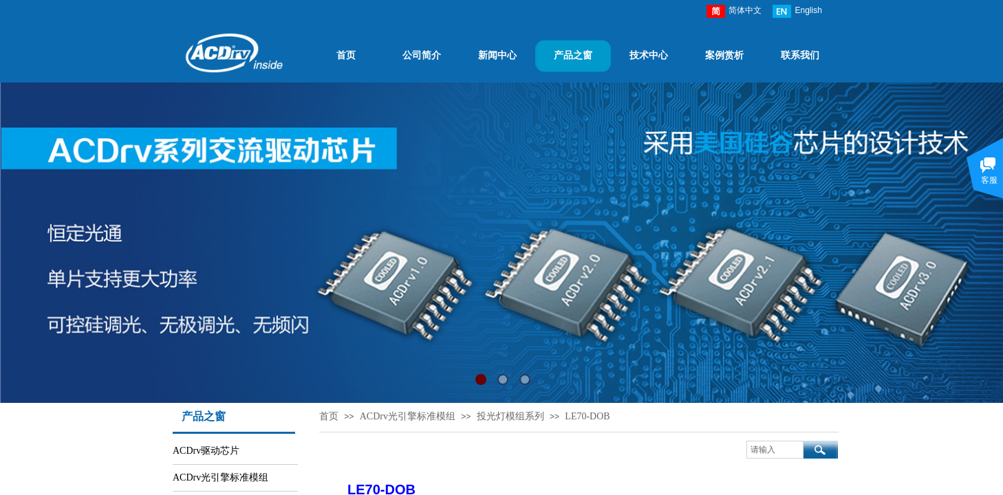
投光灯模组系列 (510, 416)
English (797, 11)
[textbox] (775, 450)
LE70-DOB (587, 416)
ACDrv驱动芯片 (206, 451)
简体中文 (734, 11)
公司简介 (421, 55)
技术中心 (648, 55)
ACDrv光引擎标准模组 (407, 416)
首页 (346, 55)
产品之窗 (573, 55)
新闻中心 (497, 55)
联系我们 (800, 55)
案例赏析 (724, 55)
